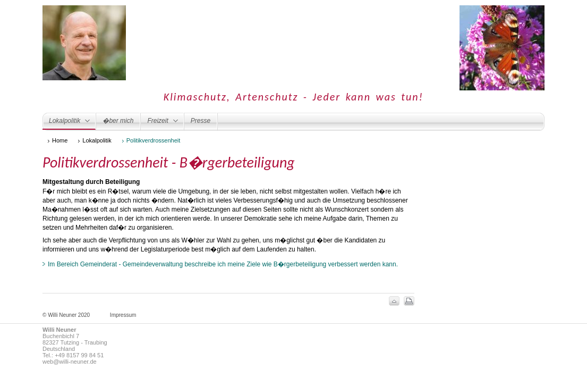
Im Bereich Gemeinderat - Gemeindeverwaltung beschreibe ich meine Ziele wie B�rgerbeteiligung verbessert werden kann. (223, 264)
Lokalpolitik (66, 123)
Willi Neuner (59, 329)
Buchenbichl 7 (60, 336)
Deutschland (58, 349)
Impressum (123, 315)
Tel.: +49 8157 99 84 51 (73, 355)
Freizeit (159, 123)
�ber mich (118, 120)
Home (59, 140)
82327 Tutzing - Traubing (74, 342)
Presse (200, 120)
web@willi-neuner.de (69, 361)
